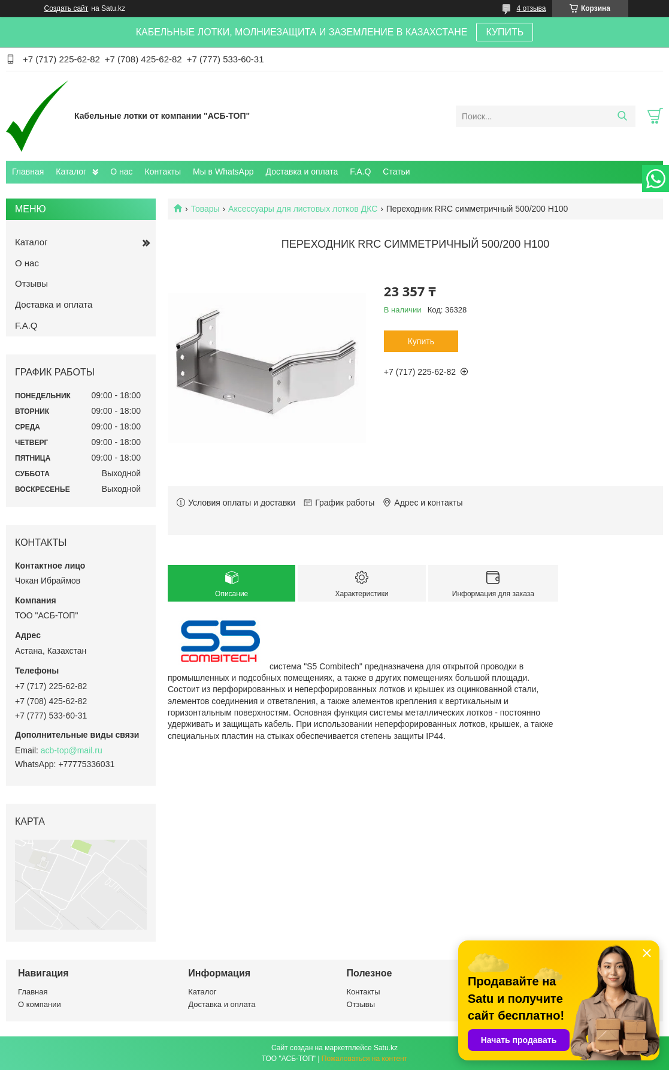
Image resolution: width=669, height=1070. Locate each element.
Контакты (163, 171)
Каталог (71, 171)
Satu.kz (386, 1048)
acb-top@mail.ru (71, 750)
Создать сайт (66, 8)
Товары (204, 209)
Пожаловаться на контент (364, 1058)
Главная (28, 171)
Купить (421, 341)
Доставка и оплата (302, 171)
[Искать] (622, 116)
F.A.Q (360, 171)
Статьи (396, 171)
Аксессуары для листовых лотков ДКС (302, 209)
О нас (121, 171)
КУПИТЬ (504, 32)
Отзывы (31, 283)
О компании (39, 1004)
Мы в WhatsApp (223, 171)
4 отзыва (531, 8)
